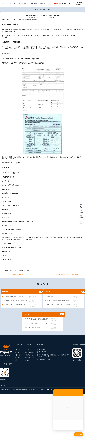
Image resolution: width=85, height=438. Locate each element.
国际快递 (17, 355)
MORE (40, 291)
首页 (3, 3)
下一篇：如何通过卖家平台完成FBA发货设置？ (64, 274)
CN (56, 3)
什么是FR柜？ (50, 296)
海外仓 (17, 352)
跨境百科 (42, 9)
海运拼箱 (17, 360)
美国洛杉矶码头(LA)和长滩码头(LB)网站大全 (58, 304)
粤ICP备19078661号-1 (47, 389)
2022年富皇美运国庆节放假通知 (12, 296)
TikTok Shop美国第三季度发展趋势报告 (57, 300)
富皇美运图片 (29, 355)
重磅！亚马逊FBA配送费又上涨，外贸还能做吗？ (39, 323)
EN (61, 3)
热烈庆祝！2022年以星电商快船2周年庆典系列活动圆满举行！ (21, 304)
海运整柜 (17, 357)
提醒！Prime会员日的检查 (32, 327)
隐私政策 (27, 360)
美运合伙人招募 (29, 357)
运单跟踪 (42, 3)
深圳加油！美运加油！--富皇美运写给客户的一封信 (18, 300)
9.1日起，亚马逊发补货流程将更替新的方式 (37, 319)
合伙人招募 (17, 3)
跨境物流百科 (33, 3)
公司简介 (27, 349)
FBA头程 (17, 349)
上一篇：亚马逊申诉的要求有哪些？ (12, 274)
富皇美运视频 (29, 352)
